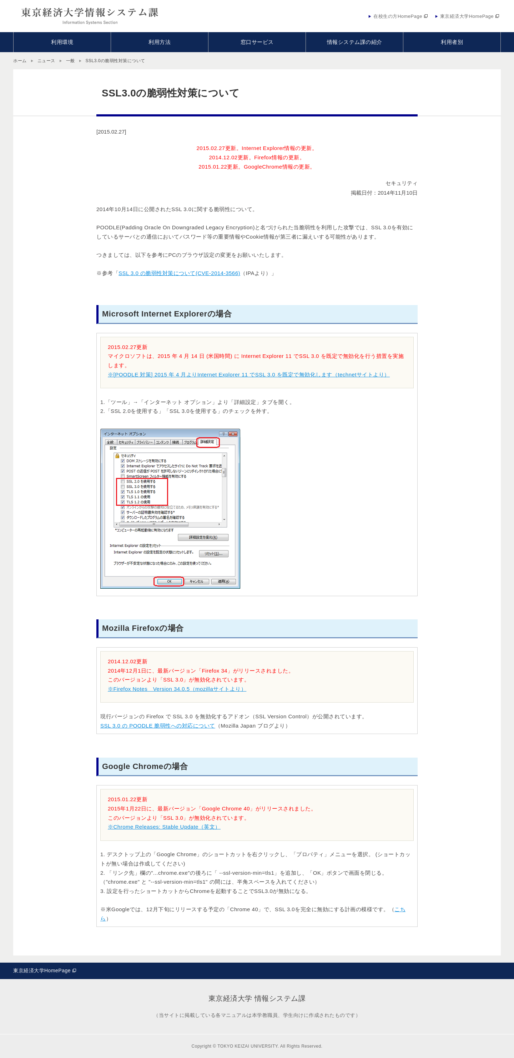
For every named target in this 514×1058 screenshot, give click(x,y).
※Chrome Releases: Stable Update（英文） (164, 827)
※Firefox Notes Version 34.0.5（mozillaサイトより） (177, 689)
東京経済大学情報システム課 (90, 16)
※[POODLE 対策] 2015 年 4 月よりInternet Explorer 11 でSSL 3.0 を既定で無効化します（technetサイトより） (249, 374)
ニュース (46, 60)
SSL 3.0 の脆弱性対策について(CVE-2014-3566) (179, 273)
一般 (70, 60)
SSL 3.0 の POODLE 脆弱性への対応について (157, 726)
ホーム (20, 60)
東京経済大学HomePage (42, 970)
